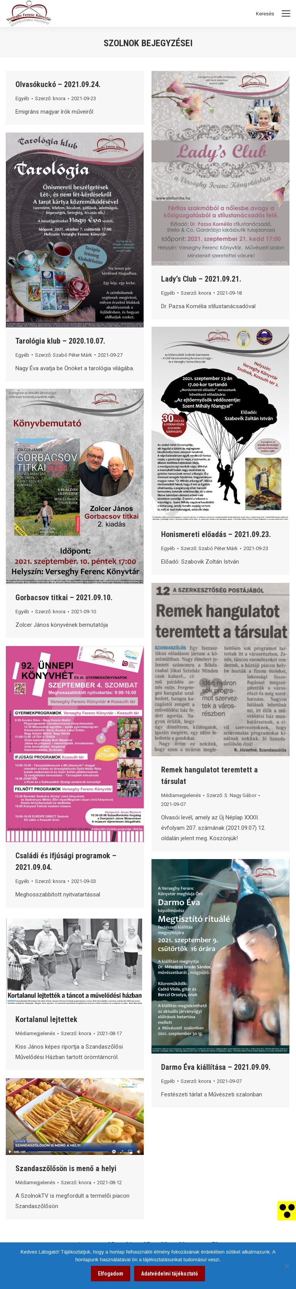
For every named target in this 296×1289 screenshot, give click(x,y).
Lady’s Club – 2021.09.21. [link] (201, 279)
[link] (287, 1210)
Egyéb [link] (22, 98)
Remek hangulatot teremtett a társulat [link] (209, 775)
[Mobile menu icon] (286, 13)
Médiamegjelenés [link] (181, 795)
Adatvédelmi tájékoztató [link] (169, 1274)
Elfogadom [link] (110, 1274)
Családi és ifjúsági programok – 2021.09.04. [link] (65, 861)
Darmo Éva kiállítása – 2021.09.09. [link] (216, 1067)
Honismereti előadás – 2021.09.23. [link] (216, 534)
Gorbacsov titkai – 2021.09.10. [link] (64, 597)
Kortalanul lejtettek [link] (46, 1019)
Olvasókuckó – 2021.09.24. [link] (58, 84)
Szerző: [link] (50, 98)
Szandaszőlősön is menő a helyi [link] (65, 1168)
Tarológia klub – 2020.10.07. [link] (60, 341)
